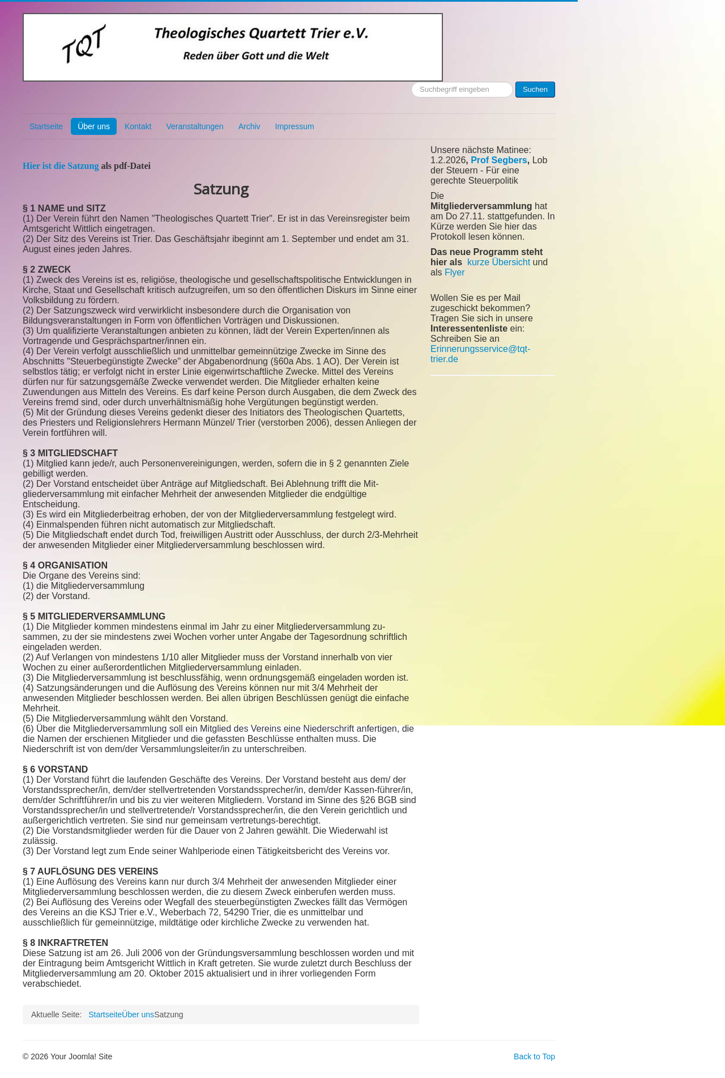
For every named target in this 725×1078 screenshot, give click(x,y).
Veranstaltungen (194, 126)
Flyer (455, 272)
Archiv (249, 126)
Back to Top (534, 1056)
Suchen (535, 89)
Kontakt (138, 126)
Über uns (94, 126)
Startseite (46, 126)
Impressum (294, 126)
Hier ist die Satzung (61, 166)
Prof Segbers (499, 160)
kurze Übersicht (498, 262)
